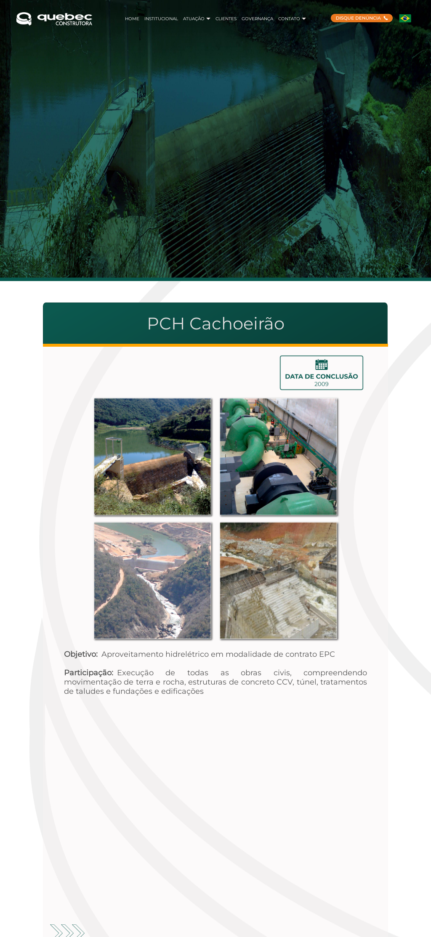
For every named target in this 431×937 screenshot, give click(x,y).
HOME (132, 18)
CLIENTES (226, 18)
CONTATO (292, 18)
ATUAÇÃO (196, 18)
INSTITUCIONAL (161, 18)
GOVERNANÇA (257, 18)
